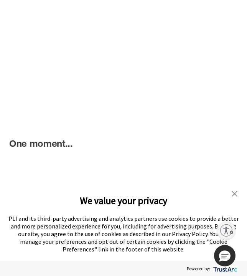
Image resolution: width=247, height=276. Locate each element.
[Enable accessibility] (226, 230)
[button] (224, 255)
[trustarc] (224, 268)
